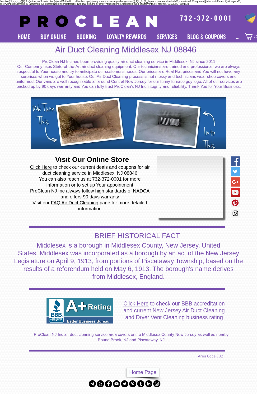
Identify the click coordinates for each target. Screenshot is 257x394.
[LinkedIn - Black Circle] (148, 383)
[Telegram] (92, 383)
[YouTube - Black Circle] (116, 383)
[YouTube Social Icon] (235, 192)
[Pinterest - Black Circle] (132, 383)
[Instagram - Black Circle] (156, 383)
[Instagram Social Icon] (235, 213)
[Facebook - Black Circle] (108, 383)
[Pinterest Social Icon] (235, 202)
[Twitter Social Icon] (235, 171)
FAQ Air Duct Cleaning (74, 202)
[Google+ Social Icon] (235, 182)
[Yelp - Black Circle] (100, 383)
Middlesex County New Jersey (169, 334)
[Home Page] (142, 372)
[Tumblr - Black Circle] (140, 383)
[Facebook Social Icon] (235, 161)
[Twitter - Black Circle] (124, 383)
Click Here (41, 167)
